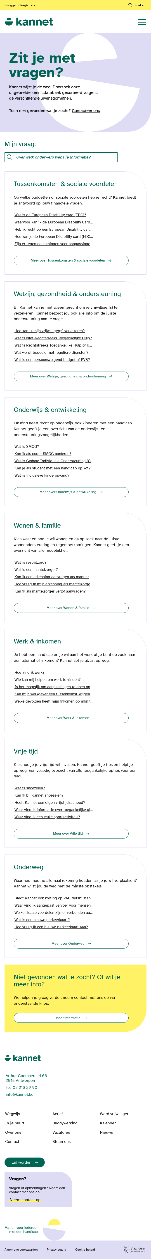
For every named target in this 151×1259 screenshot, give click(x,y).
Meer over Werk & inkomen (68, 718)
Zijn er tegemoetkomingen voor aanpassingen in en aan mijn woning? (54, 244)
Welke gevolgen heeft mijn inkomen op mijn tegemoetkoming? (54, 701)
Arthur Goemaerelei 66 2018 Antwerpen (26, 1078)
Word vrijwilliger (114, 1114)
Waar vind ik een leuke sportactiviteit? (47, 817)
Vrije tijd (26, 751)
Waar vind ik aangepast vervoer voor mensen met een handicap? (54, 905)
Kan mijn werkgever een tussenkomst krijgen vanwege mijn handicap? (54, 694)
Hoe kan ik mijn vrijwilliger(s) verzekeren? (49, 331)
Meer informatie (67, 1018)
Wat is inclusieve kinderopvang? (41, 475)
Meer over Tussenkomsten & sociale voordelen (68, 260)
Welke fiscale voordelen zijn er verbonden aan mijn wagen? (54, 912)
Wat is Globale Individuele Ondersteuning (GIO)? (54, 461)
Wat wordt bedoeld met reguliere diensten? (51, 352)
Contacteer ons (86, 110)
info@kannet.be (19, 1094)
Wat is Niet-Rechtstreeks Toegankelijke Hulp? (53, 338)
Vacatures (61, 1132)
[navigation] (142, 21)
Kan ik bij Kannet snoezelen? (39, 795)
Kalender (108, 1123)
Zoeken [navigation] (139, 5)
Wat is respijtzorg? (30, 562)
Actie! (57, 1114)
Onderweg (28, 867)
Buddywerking (65, 1123)
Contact (12, 1141)
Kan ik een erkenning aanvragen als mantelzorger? (54, 577)
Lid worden (21, 1162)
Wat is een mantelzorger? (36, 569)
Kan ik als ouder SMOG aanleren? (42, 454)
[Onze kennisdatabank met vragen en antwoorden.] (61, 157)
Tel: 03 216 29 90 (21, 1087)
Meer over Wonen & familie (68, 608)
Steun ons (61, 1141)
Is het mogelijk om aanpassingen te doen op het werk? (54, 687)
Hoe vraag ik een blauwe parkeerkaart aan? (51, 927)
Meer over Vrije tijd (68, 834)
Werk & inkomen (37, 641)
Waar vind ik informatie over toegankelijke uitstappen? (54, 810)
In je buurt (14, 1123)
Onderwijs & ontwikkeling (50, 410)
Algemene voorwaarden (21, 1250)
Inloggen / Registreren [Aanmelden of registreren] (21, 5)
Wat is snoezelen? (29, 788)
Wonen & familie (37, 525)
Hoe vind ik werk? (29, 672)
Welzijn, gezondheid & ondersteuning (67, 294)
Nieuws (106, 1132)
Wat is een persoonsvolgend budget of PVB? (52, 360)
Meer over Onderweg (68, 944)
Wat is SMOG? (26, 446)
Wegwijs (12, 1114)
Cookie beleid (85, 1250)
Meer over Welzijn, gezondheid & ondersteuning (68, 376)
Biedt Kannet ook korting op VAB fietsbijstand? (54, 898)
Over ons (13, 1132)
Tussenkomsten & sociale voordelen (66, 184)
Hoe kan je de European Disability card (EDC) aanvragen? (54, 236)
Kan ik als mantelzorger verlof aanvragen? (50, 591)
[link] (29, 21)
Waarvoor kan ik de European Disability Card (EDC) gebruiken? (54, 222)
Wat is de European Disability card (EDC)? (50, 215)
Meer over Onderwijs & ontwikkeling (68, 492)
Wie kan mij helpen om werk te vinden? (47, 680)
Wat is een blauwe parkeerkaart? (42, 920)
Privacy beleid (56, 1250)
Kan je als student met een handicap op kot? (52, 468)
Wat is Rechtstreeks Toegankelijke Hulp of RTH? (54, 345)
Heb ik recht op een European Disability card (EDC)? (54, 229)
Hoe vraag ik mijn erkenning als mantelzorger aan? (54, 584)
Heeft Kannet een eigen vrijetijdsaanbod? (49, 802)
